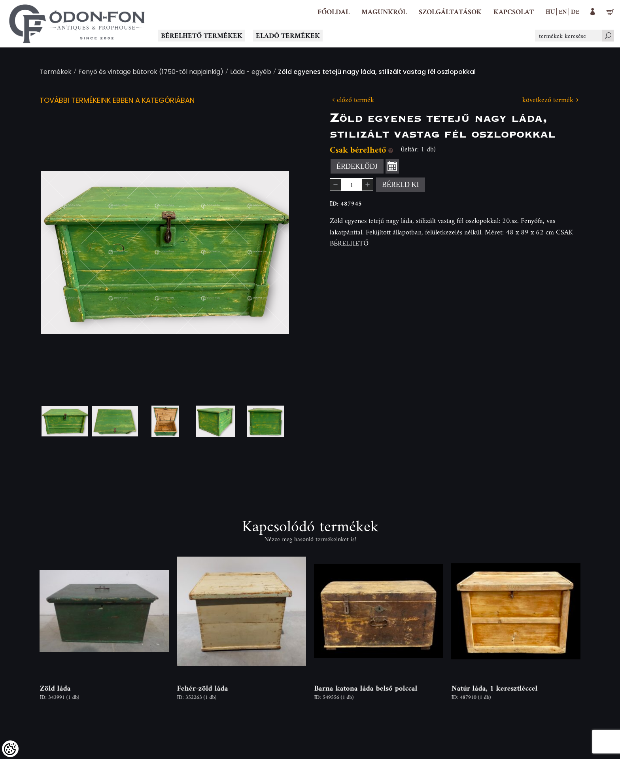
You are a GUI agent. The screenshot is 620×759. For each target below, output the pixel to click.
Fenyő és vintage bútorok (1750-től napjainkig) (150, 72)
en (563, 11)
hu (550, 11)
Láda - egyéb (250, 72)
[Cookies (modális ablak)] (10, 748)
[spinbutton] (351, 185)
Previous (59, 252)
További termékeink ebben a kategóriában (117, 101)
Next (270, 252)
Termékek (56, 72)
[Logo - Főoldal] (77, 23)
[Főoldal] (333, 12)
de (575, 11)
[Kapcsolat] (514, 12)
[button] (384, 12)
